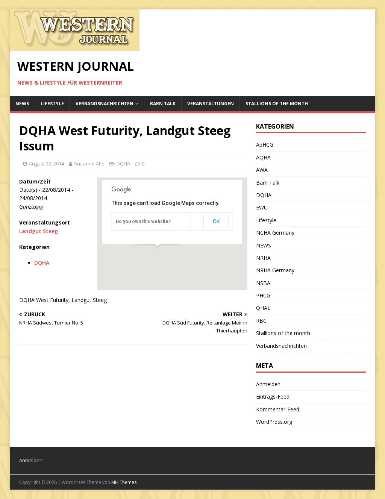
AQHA (263, 157)
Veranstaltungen (210, 103)
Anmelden (268, 384)
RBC (261, 320)
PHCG (263, 295)
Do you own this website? (143, 221)
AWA (262, 169)
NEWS (22, 103)
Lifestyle (52, 103)
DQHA (123, 163)
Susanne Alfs (89, 163)
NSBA (263, 283)
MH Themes (123, 482)
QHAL (263, 307)
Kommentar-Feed (277, 409)
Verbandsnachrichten (104, 103)
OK (216, 221)
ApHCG (264, 144)
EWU (262, 207)
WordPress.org (274, 421)
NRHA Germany (275, 270)
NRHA (263, 257)
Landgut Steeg (38, 231)
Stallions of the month (277, 103)
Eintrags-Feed (273, 396)
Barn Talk (163, 103)
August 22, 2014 (46, 163)
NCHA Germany (275, 232)
